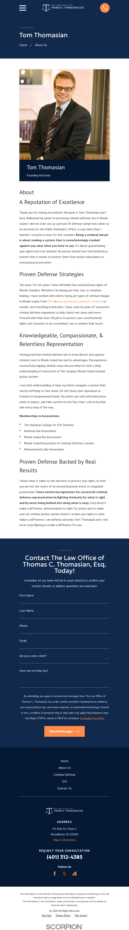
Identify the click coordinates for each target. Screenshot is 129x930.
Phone (23, 625)
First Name (26, 595)
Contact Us (64, 788)
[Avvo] (74, 873)
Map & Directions (64, 840)
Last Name (26, 610)
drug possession (68, 301)
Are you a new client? (33, 655)
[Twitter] (64, 873)
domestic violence (91, 301)
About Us (65, 768)
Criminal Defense (64, 774)
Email (23, 640)
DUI (51, 301)
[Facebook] (55, 873)
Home (64, 761)
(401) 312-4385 (64, 857)
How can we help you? (33, 670)
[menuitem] (46, 915)
